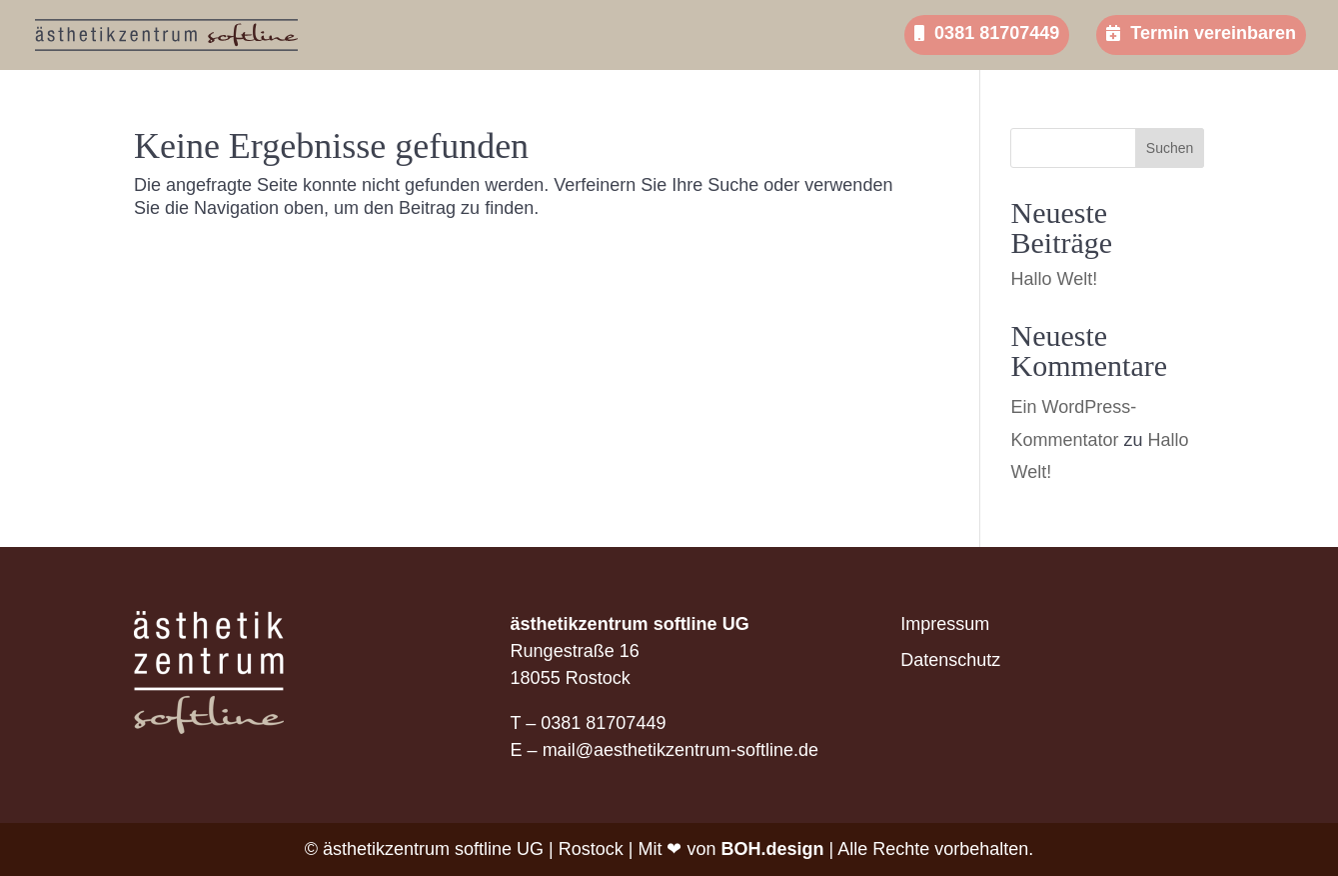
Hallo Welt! (1053, 279)
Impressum (944, 624)
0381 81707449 (986, 33)
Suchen (1169, 148)
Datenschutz (950, 660)
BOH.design (771, 849)
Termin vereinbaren (1201, 33)
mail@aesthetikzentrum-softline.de (680, 750)
